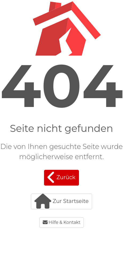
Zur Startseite (61, 201)
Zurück (61, 177)
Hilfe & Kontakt (61, 222)
